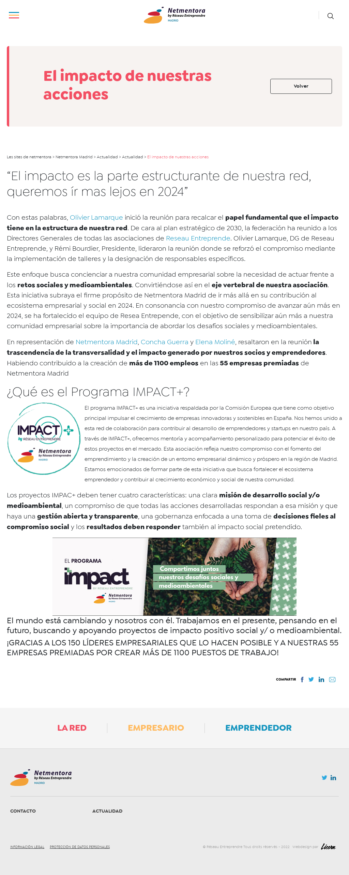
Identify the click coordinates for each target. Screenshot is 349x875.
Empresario (156, 727)
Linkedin (333, 779)
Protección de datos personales (80, 847)
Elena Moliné (215, 342)
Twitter (324, 779)
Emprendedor (258, 727)
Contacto (23, 811)
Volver (301, 86)
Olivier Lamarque (96, 217)
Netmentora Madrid (107, 342)
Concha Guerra (164, 342)
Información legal (27, 847)
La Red (72, 727)
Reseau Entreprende (198, 238)
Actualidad (107, 811)
